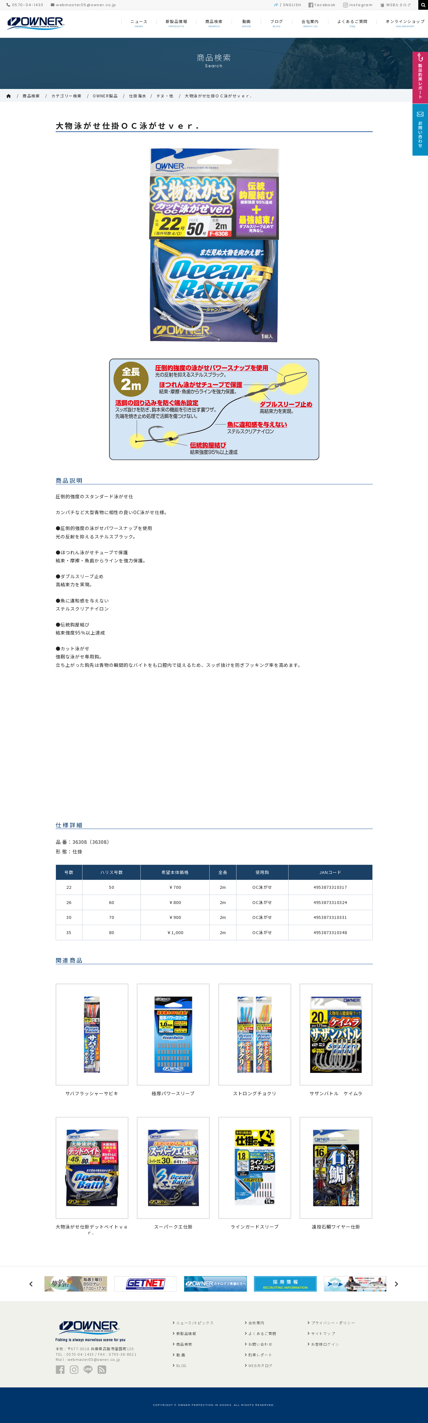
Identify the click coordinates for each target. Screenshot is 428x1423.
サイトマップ (323, 1333)
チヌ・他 (165, 95)
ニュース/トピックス (195, 1322)
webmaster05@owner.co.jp (83, 4)
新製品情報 (186, 1333)
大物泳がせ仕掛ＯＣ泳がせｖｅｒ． (219, 95)
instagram (358, 4)
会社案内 (256, 1322)
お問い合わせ (260, 1344)
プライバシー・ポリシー (333, 1322)
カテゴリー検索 (66, 95)
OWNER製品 (105, 95)
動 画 (180, 1354)
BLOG (181, 1365)
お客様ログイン (325, 1344)
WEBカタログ (395, 4)
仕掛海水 (138, 95)
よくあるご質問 (262, 1333)
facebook (321, 4)
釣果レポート (260, 1354)
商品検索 (31, 95)
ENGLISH (292, 4)
